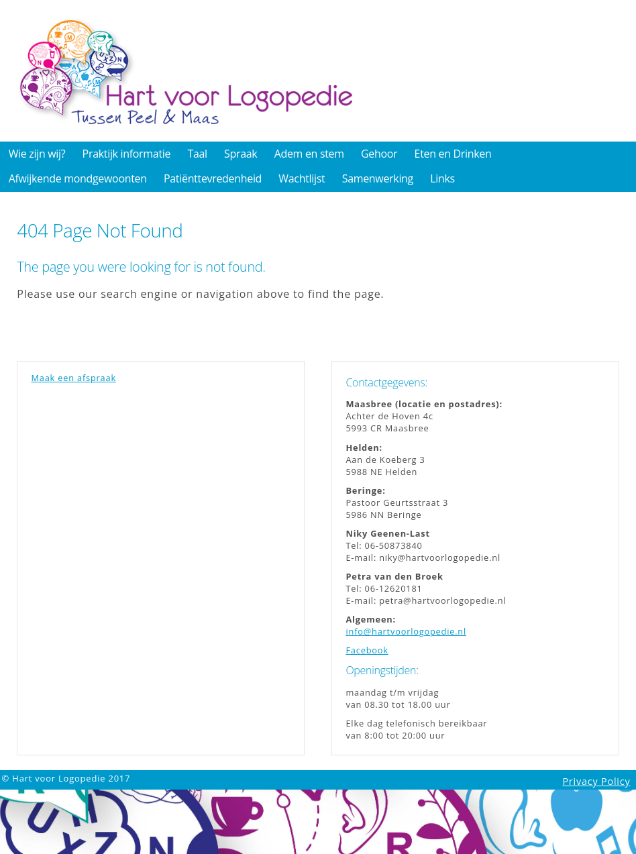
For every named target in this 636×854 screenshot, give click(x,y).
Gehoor (379, 153)
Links (442, 178)
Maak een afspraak (73, 378)
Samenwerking (377, 178)
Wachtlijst (301, 178)
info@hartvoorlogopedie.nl (406, 631)
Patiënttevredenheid (213, 178)
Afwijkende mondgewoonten (78, 178)
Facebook (367, 650)
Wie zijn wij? (37, 153)
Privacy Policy (596, 781)
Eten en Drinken (453, 153)
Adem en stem (309, 153)
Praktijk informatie (127, 153)
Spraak (240, 153)
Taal (197, 153)
